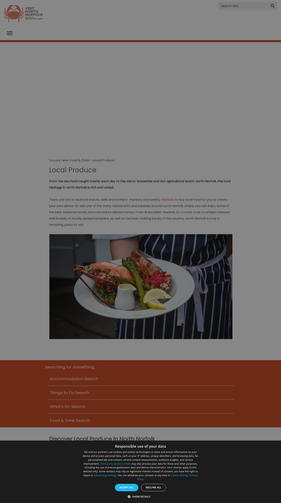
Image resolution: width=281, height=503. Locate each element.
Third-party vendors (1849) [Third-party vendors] (115, 463)
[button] (140, 496)
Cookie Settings (179, 475)
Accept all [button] (126, 487)
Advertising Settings (105, 475)
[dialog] (140, 472)
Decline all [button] (153, 487)
